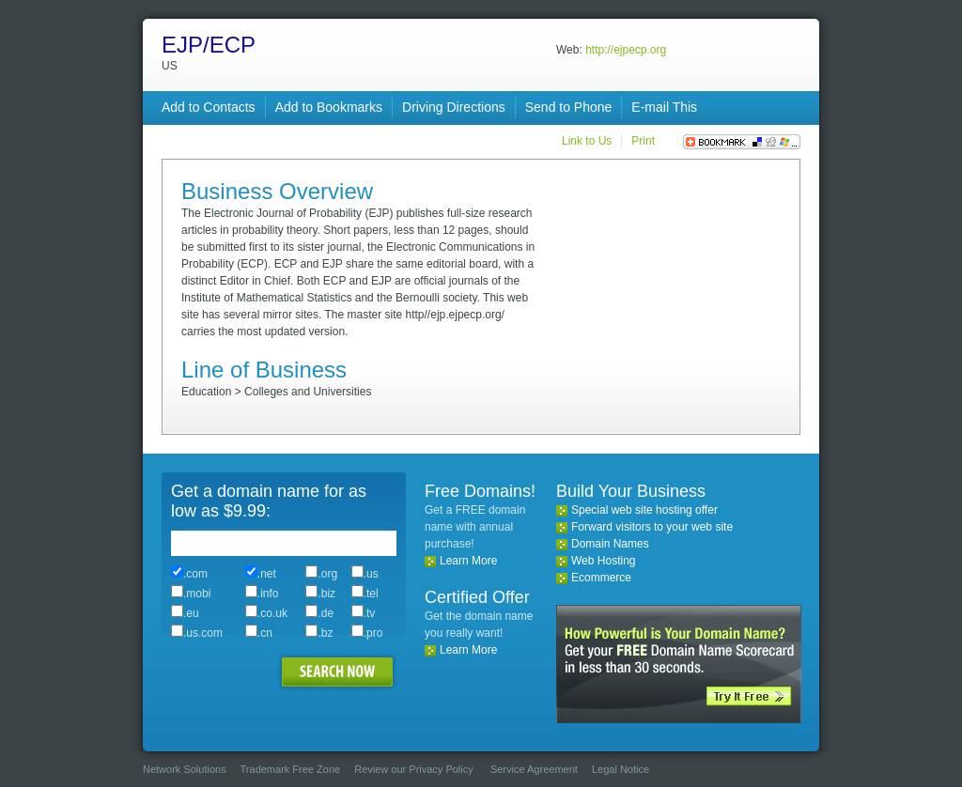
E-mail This (664, 107)
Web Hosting (603, 560)
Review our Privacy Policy (413, 769)
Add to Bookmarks (328, 107)
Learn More (468, 560)
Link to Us (587, 140)
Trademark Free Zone (290, 769)
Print (643, 140)
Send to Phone (569, 107)
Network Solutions (184, 769)
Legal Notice (620, 769)
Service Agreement (534, 769)
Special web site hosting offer (644, 510)
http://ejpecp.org (625, 49)
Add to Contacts (209, 107)
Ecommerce (601, 577)
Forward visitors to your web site (652, 526)
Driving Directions (453, 107)
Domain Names (610, 543)
